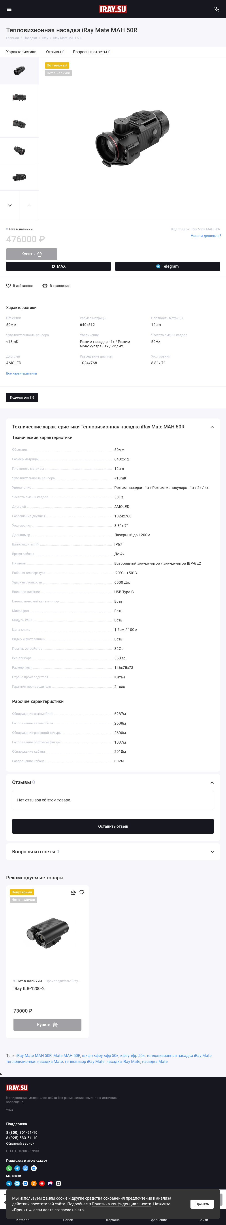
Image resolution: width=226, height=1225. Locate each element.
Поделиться (22, 397)
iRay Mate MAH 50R (34, 1055)
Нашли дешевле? (206, 236)
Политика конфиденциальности (121, 1204)
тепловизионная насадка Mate (34, 1061)
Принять (202, 1204)
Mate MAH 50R (66, 1055)
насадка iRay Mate (123, 1061)
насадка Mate (155, 1061)
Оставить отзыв (113, 826)
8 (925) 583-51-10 (22, 1138)
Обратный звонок (20, 1143)
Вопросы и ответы (92, 52)
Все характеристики (21, 373)
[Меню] (9, 9)
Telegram (167, 266)
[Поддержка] (217, 9)
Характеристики (21, 52)
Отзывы (55, 52)
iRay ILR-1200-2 (29, 988)
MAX (58, 266)
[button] (9, 205)
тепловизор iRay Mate (85, 1061)
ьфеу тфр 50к (132, 1055)
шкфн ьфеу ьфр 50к (100, 1055)
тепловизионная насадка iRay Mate (179, 1055)
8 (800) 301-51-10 (22, 1132)
